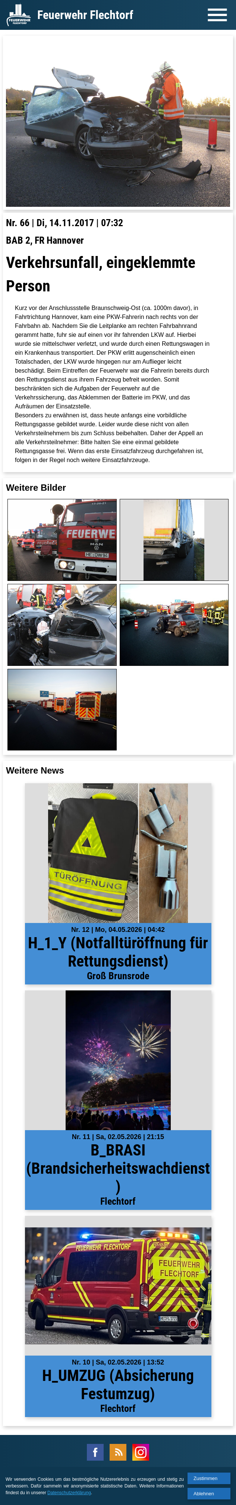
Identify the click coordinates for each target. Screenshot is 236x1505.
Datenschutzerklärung (69, 1492)
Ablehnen (203, 1493)
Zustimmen (205, 1478)
